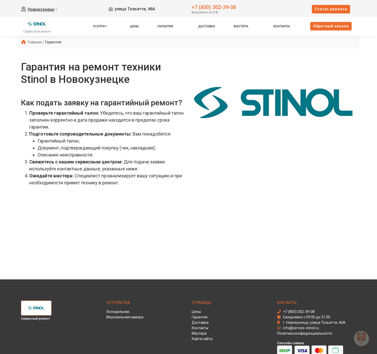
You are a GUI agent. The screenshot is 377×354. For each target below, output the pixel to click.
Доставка (206, 26)
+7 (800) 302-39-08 (214, 7)
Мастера (241, 26)
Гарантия (165, 26)
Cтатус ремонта (331, 9)
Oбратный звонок (331, 26)
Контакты (281, 26)
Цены (134, 26)
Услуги (99, 26)
